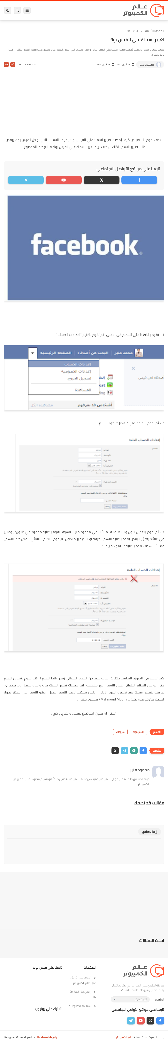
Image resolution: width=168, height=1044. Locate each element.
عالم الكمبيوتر (124, 1037)
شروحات (120, 732)
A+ (12, 64)
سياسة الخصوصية (82, 1006)
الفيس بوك (133, 30)
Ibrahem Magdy (47, 1037)
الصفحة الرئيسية (154, 30)
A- (6, 64)
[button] (143, 750)
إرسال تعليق (149, 831)
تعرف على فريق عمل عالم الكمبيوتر (83, 980)
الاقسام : (159, 999)
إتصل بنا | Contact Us (83, 994)
